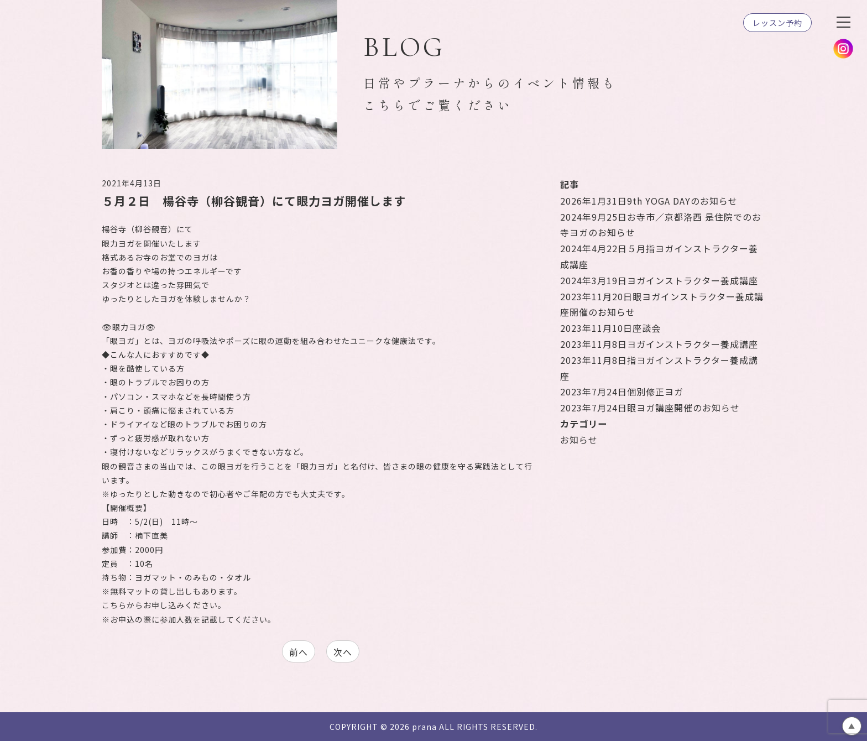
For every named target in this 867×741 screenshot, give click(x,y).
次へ (342, 652)
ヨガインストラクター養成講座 (659, 280)
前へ (298, 652)
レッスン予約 (777, 22)
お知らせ (579, 439)
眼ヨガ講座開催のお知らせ (650, 407)
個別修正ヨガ (621, 391)
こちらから (122, 604)
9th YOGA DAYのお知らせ (649, 200)
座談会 (610, 328)
